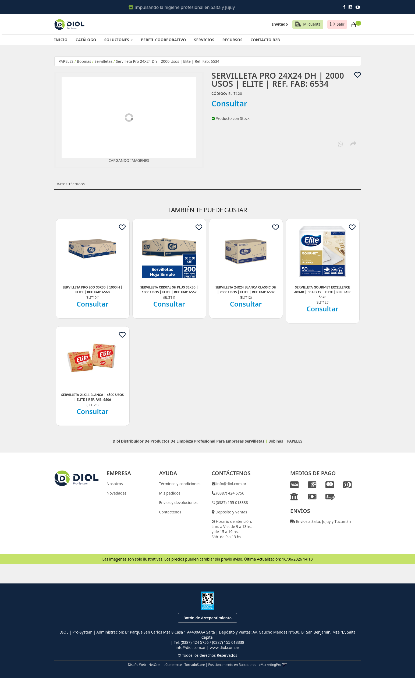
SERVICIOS (204, 39)
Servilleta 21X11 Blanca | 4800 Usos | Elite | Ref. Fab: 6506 (92, 397)
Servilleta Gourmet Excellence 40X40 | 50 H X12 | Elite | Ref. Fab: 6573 (322, 292)
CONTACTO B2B (265, 39)
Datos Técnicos (71, 184)
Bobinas (84, 61)
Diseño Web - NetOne (144, 664)
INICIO (61, 39)
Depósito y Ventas (231, 511)
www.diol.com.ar (224, 647)
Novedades (117, 493)
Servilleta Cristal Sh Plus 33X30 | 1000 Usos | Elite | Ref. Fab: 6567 (169, 289)
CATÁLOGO (86, 39)
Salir (341, 24)
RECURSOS (232, 39)
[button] (284, 664)
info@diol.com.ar (231, 483)
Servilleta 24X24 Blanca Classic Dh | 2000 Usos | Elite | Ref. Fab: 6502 (245, 289)
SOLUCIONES (118, 39)
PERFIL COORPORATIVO (163, 39)
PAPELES (66, 61)
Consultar (229, 103)
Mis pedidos (169, 493)
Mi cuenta (312, 24)
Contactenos (170, 511)
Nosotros (115, 483)
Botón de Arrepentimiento (207, 617)
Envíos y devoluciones (178, 502)
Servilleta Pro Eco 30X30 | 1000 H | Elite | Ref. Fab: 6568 (93, 289)
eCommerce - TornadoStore (184, 664)
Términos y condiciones (180, 483)
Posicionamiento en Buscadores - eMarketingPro (244, 664)
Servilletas (103, 61)
